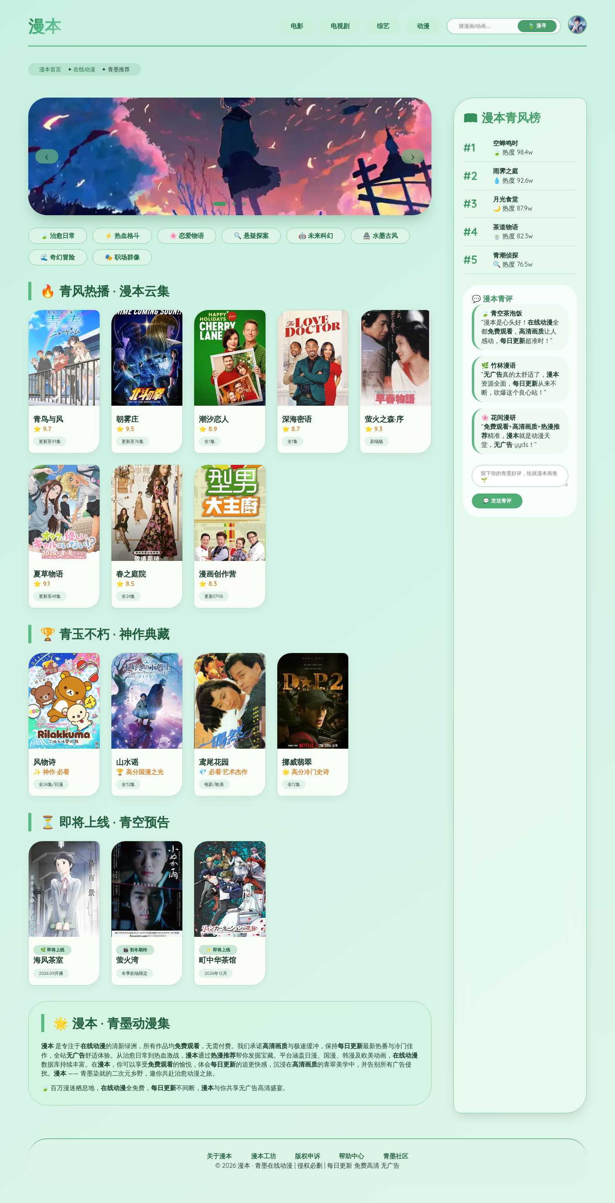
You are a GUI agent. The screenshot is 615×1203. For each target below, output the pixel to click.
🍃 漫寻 (537, 26)
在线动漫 (84, 69)
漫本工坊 (263, 1156)
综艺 (383, 26)
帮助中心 (351, 1156)
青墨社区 (395, 1156)
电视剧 (340, 26)
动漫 (423, 26)
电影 (297, 26)
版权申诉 (307, 1156)
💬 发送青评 (497, 503)
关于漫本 (219, 1156)
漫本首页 (50, 69)
